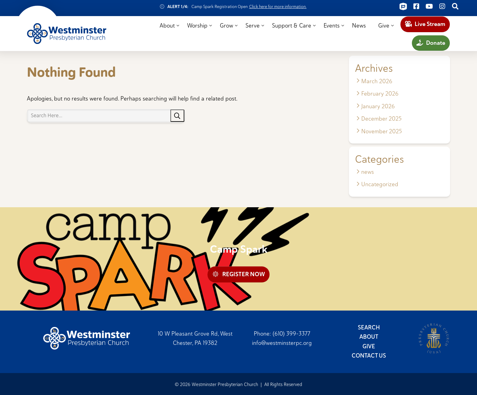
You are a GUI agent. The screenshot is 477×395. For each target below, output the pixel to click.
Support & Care (291, 25)
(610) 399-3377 (291, 333)
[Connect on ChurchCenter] (403, 6)
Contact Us (369, 355)
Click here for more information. (278, 6)
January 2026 (378, 106)
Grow (226, 25)
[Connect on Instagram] (442, 6)
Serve (252, 25)
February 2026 (380, 93)
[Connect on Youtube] (429, 6)
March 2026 (376, 81)
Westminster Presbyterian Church (67, 33)
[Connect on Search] (455, 6)
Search (369, 327)
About (167, 25)
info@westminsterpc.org (282, 342)
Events (332, 25)
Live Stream (425, 24)
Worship (197, 25)
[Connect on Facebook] (416, 6)
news (367, 171)
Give (383, 25)
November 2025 (381, 131)
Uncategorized (379, 184)
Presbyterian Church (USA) (433, 338)
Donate (430, 43)
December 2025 (381, 118)
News (359, 25)
